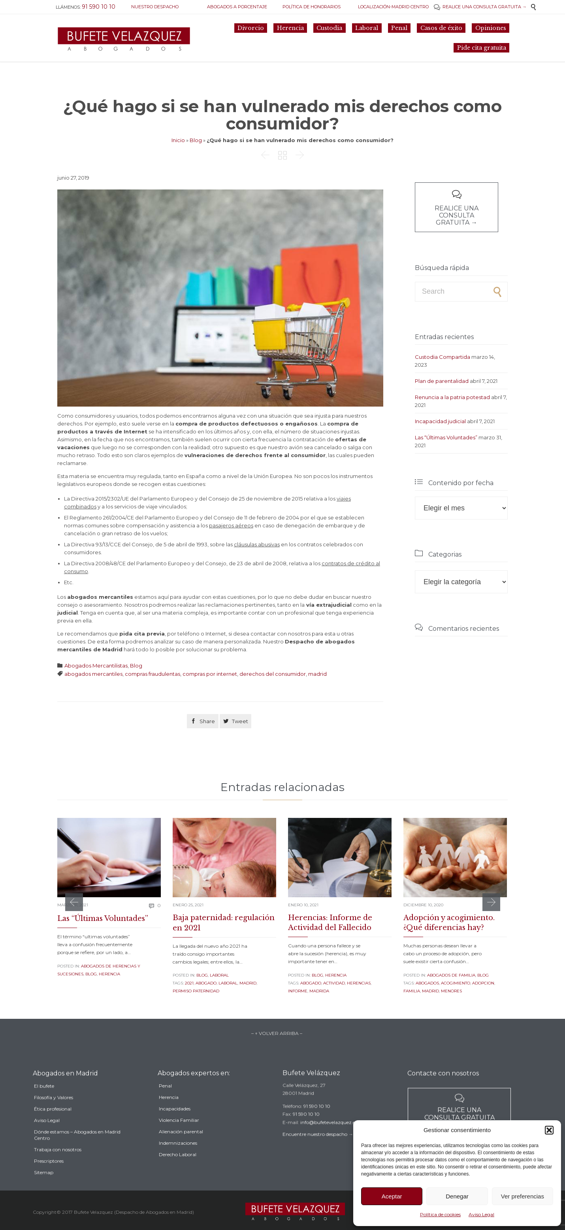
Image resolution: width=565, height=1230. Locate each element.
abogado (206, 983)
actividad (334, 983)
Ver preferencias (522, 1196)
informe (297, 991)
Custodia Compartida (442, 357)
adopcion (483, 983)
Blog (196, 140)
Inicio (178, 140)
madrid (317, 674)
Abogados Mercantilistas (96, 665)
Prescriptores (49, 1181)
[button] (549, 1130)
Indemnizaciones (178, 1160)
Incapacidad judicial (440, 421)
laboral (227, 983)
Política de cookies (440, 1214)
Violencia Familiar (179, 1137)
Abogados (427, 983)
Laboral (219, 975)
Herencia (109, 974)
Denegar (457, 1196)
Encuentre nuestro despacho (314, 1147)
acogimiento (455, 983)
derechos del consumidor (272, 674)
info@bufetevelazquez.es (328, 1135)
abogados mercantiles (93, 674)
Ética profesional (53, 1129)
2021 (189, 983)
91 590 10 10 (316, 1119)
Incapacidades (174, 1126)
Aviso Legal (481, 1214)
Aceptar (392, 1196)
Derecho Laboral (177, 1171)
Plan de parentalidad (442, 381)
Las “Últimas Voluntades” (446, 437)
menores (451, 991)
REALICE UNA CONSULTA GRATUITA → (480, 6)
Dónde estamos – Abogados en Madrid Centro (77, 1155)
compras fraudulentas (152, 674)
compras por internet (210, 674)
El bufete (44, 1106)
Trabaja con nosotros (57, 1169)
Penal (165, 1103)
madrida (319, 991)
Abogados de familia (451, 975)
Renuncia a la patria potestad (452, 397)
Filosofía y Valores (53, 1117)
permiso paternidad (196, 991)
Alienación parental (181, 1148)
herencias (359, 983)
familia (411, 991)
